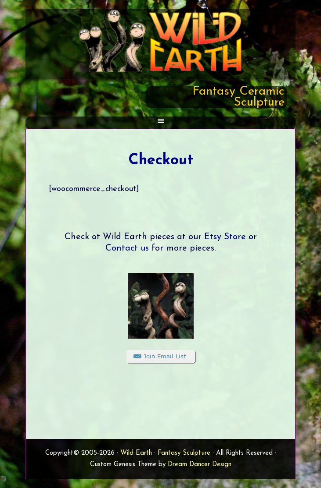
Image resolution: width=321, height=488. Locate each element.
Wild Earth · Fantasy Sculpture (165, 453)
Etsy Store (225, 237)
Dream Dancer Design (199, 464)
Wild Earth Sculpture (160, 40)
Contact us (127, 248)
